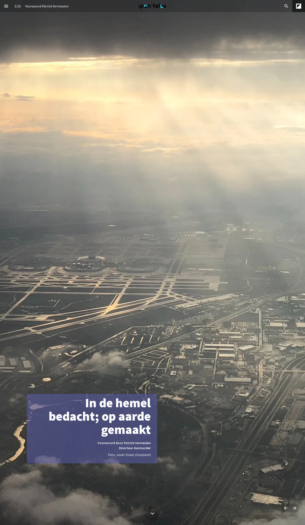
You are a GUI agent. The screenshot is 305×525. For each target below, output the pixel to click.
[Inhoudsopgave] (6, 6)
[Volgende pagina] (294, 508)
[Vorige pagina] (285, 508)
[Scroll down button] (152, 513)
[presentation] (152, 262)
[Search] (286, 6)
